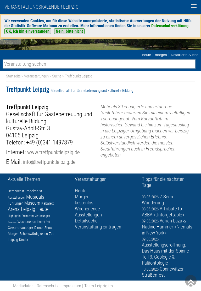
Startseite (13, 76)
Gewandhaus (17, 228)
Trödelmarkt (33, 191)
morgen (161, 55)
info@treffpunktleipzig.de (49, 162)
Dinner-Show (43, 228)
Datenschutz (47, 285)
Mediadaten (23, 285)
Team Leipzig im (98, 285)
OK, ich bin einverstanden (27, 31)
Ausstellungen (16, 197)
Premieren (27, 216)
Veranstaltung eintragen (98, 227)
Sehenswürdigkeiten (34, 234)
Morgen (13, 234)
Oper (30, 228)
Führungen (15, 203)
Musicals (35, 197)
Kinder (23, 240)
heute (146, 55)
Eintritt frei (43, 222)
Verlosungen (42, 216)
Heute (42, 209)
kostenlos (84, 203)
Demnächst (16, 191)
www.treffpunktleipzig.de (53, 152)
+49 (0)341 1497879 (49, 142)
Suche (57, 76)
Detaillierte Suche (184, 55)
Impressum (71, 285)
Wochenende (27, 222)
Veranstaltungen (36, 76)
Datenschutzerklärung (169, 25)
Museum (32, 203)
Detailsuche (86, 221)
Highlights (14, 216)
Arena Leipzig (21, 209)
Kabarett (47, 203)
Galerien (12, 222)
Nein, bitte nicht (69, 31)
